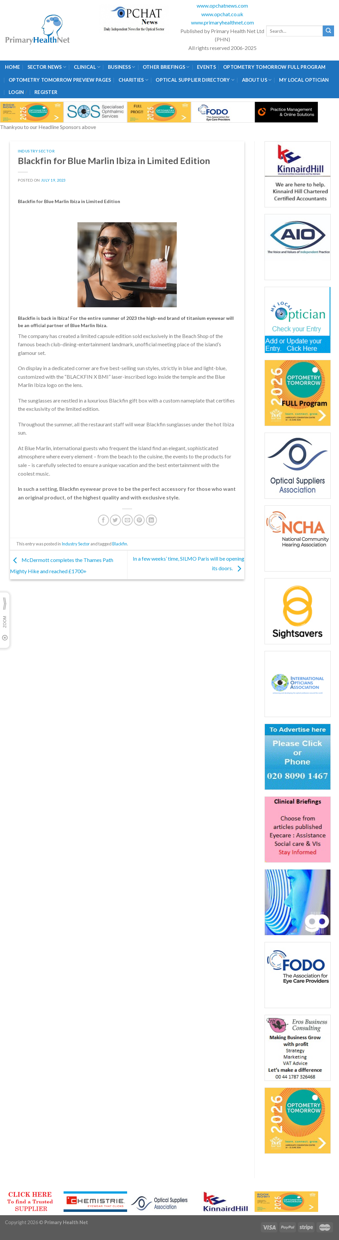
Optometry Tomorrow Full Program (274, 67)
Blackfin (119, 543)
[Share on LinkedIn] (151, 520)
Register (45, 92)
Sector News (47, 67)
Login (16, 92)
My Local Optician (304, 80)
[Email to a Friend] (127, 520)
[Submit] (328, 31)
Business (121, 67)
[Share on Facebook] (103, 520)
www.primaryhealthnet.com (222, 22)
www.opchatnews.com (222, 5)
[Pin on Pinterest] (139, 520)
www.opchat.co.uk (222, 14)
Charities (133, 80)
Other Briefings (166, 67)
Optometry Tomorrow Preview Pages (60, 80)
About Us (257, 80)
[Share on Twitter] (115, 520)
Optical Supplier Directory (195, 80)
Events (206, 67)
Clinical (87, 67)
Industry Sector (36, 151)
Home (12, 67)
